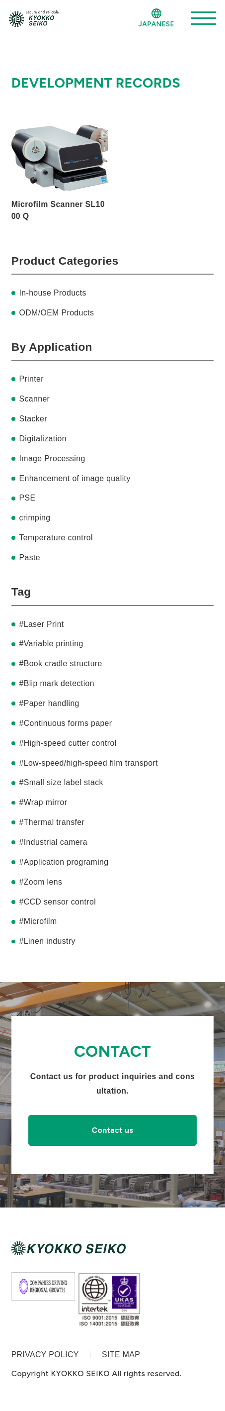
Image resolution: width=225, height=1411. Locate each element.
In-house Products (52, 293)
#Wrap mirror (43, 802)
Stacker (33, 418)
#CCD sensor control (57, 902)
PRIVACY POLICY (45, 1354)
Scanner (34, 399)
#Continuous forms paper (65, 723)
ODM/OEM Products (56, 312)
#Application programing (63, 862)
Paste (29, 557)
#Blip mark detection (56, 683)
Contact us (113, 1130)
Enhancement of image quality (74, 478)
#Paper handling (49, 703)
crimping (34, 517)
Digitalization (42, 438)
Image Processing (52, 458)
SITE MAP (121, 1354)
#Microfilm (38, 921)
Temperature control (55, 537)
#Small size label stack (61, 782)
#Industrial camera (53, 842)
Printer (31, 379)
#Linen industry (47, 941)
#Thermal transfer (51, 822)
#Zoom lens (40, 882)
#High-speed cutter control (67, 743)
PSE (27, 498)
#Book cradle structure (60, 663)
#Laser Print (41, 624)
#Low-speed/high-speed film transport (88, 763)
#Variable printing (51, 643)
